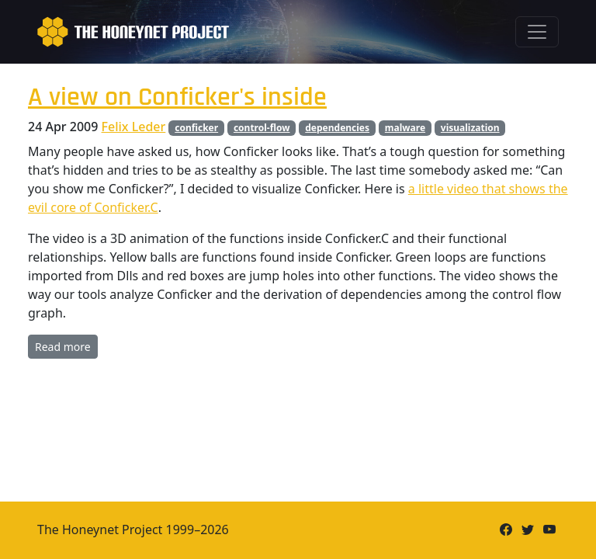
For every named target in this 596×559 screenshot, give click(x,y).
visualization (470, 127)
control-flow (262, 127)
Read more (63, 346)
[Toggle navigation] (537, 31)
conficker (196, 127)
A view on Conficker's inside (177, 97)
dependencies (337, 127)
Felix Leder (134, 126)
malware (405, 127)
